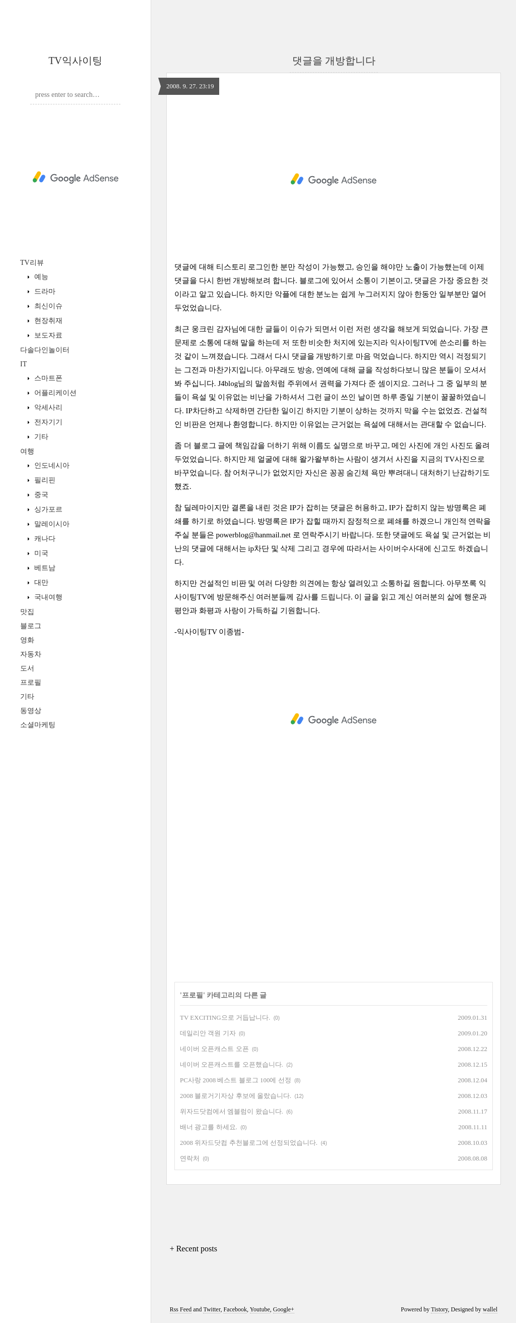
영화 (27, 640)
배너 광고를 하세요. (208, 1127)
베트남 (43, 568)
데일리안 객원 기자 (208, 1033)
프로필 (30, 682)
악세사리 (47, 407)
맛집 (27, 612)
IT (23, 364)
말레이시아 (51, 524)
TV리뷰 (32, 262)
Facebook (235, 1309)
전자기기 (47, 422)
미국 (40, 553)
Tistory (439, 1309)
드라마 (43, 291)
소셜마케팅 (37, 725)
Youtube (260, 1309)
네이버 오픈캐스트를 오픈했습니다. (231, 1064)
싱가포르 (47, 509)
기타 (40, 436)
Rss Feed (181, 1309)
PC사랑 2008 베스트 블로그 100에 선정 (235, 1080)
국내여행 (47, 597)
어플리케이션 (54, 393)
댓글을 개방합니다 (333, 60)
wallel (490, 1309)
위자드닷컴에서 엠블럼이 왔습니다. (231, 1111)
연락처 (190, 1158)
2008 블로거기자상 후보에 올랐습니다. (235, 1095)
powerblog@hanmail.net (253, 535)
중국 (40, 495)
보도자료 (47, 335)
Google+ (283, 1309)
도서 (27, 668)
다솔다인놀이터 (45, 350)
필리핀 (43, 480)
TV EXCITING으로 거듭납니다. (225, 1017)
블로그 (30, 626)
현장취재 (47, 320)
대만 (40, 582)
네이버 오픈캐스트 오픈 (214, 1049)
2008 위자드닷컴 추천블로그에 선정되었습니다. (248, 1142)
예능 (40, 277)
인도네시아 (51, 465)
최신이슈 (47, 306)
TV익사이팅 (75, 60)
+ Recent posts (193, 1248)
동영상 (30, 710)
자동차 (30, 654)
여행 (27, 451)
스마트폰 (47, 378)
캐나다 (43, 538)
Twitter (211, 1309)
